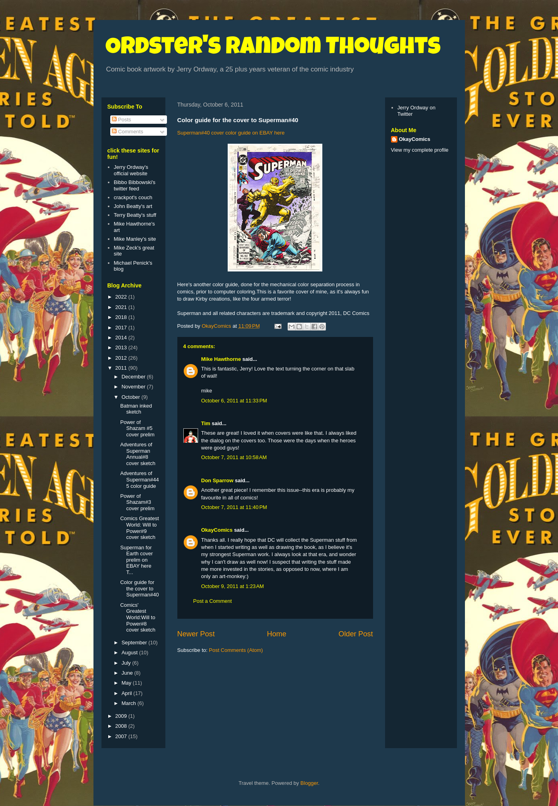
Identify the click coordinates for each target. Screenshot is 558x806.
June (127, 673)
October (131, 397)
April (127, 693)
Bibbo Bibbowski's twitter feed (134, 185)
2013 (122, 348)
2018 (122, 317)
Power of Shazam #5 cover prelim (137, 428)
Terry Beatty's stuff (135, 215)
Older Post (356, 634)
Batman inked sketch (136, 409)
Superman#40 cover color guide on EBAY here (231, 133)
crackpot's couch (133, 197)
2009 (122, 716)
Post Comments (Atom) (236, 650)
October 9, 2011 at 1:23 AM (232, 586)
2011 (122, 368)
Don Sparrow (217, 480)
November (134, 387)
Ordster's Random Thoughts (273, 49)
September (134, 643)
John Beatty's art (133, 206)
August (130, 652)
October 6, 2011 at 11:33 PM (234, 401)
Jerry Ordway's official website (131, 170)
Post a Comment (212, 601)
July (126, 663)
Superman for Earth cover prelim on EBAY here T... (136, 560)
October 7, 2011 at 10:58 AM (234, 457)
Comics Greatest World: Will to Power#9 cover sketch (139, 527)
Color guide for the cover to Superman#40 (139, 588)
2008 (122, 726)
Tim (205, 423)
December (134, 377)
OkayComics (217, 530)
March (129, 703)
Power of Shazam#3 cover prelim (137, 502)
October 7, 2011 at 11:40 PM (234, 507)
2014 (122, 338)
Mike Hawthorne (221, 359)
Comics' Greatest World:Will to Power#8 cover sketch (137, 617)
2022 (122, 297)
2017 (122, 328)
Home (276, 634)
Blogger (309, 783)
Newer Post (196, 634)
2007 (122, 736)
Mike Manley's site (135, 239)
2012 (122, 358)
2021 (122, 307)
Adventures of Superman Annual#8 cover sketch (137, 454)
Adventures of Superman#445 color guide (139, 479)
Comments (127, 132)
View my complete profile (420, 150)
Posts (121, 120)
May (127, 683)
